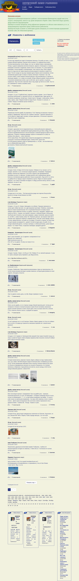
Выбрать (39, 50)
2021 (12, 498)
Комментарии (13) (16, 385)
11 (24, 504)
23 (50, 504)
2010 (19, 497)
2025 (26, 498)
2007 (9, 497)
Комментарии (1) (16, 227)
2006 (50, 495)
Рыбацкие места (38, 7)
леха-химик (51, 260)
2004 (43, 495)
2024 (23, 498)
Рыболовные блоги (50, 7)
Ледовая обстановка (39, 40)
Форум (30, 7)
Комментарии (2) (16, 120)
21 (46, 504)
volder (52, 103)
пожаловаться (39, 85)
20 (44, 504)
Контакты (24, 9)
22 (48, 504)
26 (10, 505)
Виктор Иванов (50, 351)
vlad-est (52, 296)
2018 (47, 497)
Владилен (51, 227)
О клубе (24, 7)
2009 (16, 497)
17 (37, 504)
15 (33, 504)
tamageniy (51, 312)
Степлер (52, 404)
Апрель (24, 500)
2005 (46, 495)
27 (12, 505)
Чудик (52, 244)
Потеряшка (36, 43)
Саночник (51, 452)
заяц (53, 438)
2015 (37, 497)
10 (22, 504)
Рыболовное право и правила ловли (64, 563)
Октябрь (51, 500)
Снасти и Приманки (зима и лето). (64, 545)
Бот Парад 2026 (64, 525)
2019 (51, 497)
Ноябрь (10, 502)
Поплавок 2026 (64, 575)
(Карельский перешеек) (20, 265)
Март (20, 500)
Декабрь (15, 502)
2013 (30, 497)
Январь (10, 500)
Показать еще (31, 482)
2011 (23, 497)
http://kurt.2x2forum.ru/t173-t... (19, 258)
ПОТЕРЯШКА (60, 46)
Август (40, 500)
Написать (14, 41)
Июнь (32, 500)
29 (17, 505)
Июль (35, 500)
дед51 (52, 184)
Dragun (52, 417)
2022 (16, 498)
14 (31, 504)
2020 (9, 498)
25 (8, 505)
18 (39, 504)
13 (29, 504)
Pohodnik (51, 120)
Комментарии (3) (16, 285)
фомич (52, 385)
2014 (33, 497)
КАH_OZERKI (50, 285)
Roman (52, 197)
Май (28, 500)
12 (26, 504)
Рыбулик (52, 477)
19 (42, 504)
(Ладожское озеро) (19, 56)
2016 (40, 497)
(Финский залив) (19, 90)
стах (53, 327)
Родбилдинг (63, 551)
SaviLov (52, 161)
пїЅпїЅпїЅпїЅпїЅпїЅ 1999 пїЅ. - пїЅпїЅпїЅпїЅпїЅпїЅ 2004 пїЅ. (24, 495)
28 (15, 505)
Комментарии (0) (16, 103)
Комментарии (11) (16, 85)
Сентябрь (45, 500)
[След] (14, 489)
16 (35, 504)
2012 (26, 497)
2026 (30, 498)
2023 (19, 498)
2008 (12, 497)
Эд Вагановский (50, 85)
